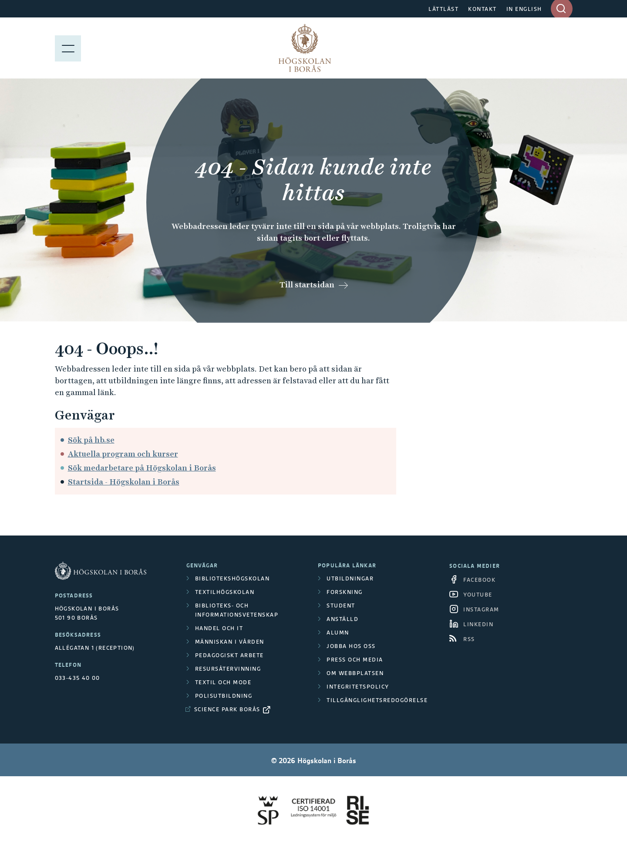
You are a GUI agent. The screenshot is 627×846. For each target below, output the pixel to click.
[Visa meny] (68, 48)
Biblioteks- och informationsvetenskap (237, 610)
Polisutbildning (224, 695)
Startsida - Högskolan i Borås (123, 481)
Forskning (345, 592)
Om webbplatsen (355, 673)
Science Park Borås (227, 709)
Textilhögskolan (225, 592)
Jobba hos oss (351, 646)
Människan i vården (229, 641)
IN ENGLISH (524, 9)
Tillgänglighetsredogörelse (377, 700)
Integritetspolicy (358, 686)
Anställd (342, 619)
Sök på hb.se (91, 439)
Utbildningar (350, 578)
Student (341, 605)
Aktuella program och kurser (123, 453)
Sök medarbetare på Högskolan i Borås (142, 467)
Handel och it (219, 628)
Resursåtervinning (228, 668)
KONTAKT (482, 9)
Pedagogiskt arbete (229, 655)
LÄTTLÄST (443, 9)
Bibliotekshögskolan (232, 578)
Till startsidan (307, 284)
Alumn (338, 632)
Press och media (355, 659)
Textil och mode (223, 682)
